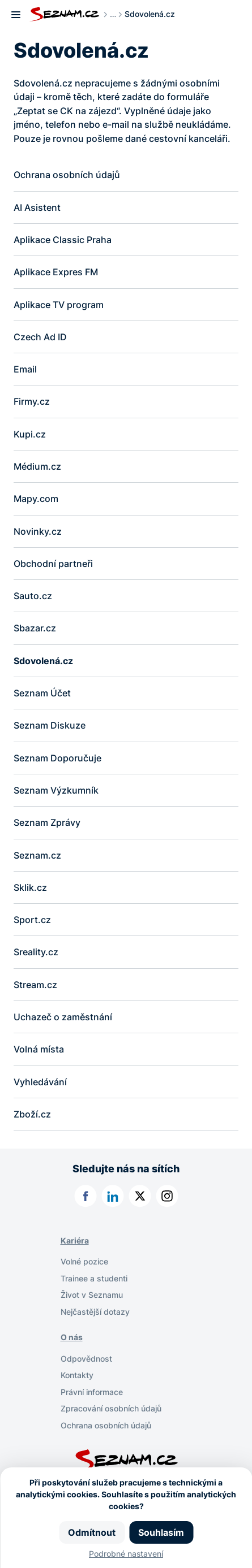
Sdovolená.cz (43, 662)
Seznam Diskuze (50, 727)
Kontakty (77, 1378)
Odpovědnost (86, 1361)
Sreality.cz (36, 954)
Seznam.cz (37, 857)
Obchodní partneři (53, 564)
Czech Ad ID (41, 337)
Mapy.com (36, 499)
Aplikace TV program (59, 304)
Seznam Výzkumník (56, 792)
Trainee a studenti (94, 1281)
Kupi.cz (30, 434)
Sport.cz (32, 922)
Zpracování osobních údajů (111, 1411)
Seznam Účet (42, 694)
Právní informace (92, 1395)
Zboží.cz (32, 1117)
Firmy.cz (32, 402)
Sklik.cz (30, 889)
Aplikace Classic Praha (63, 239)
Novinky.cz (38, 532)
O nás (72, 1340)
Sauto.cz (33, 597)
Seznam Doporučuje (57, 759)
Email (25, 369)
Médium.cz (37, 467)
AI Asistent (37, 207)
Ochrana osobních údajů (67, 174)
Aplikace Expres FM (56, 272)
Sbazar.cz (35, 629)
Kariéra (75, 1243)
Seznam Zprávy (47, 824)
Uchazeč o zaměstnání (63, 1019)
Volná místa (39, 1052)
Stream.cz (35, 987)
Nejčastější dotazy (95, 1314)
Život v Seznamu (92, 1298)
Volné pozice (84, 1265)
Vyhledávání (40, 1084)
